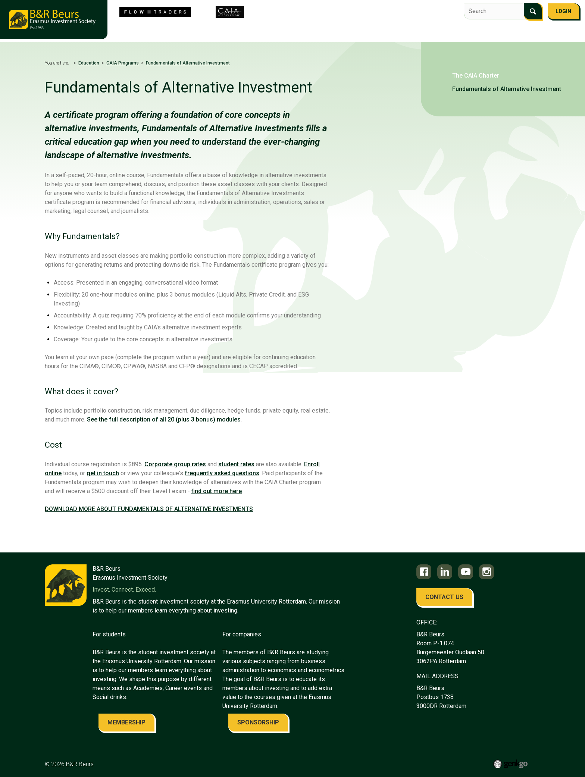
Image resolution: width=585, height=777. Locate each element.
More (544, 29)
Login (563, 11)
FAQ (521, 28)
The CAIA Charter (475, 75)
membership (126, 722)
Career (433, 28)
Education (399, 28)
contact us (444, 597)
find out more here (216, 491)
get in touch (103, 473)
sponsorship (258, 722)
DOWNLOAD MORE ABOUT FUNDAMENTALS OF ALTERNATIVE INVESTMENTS (149, 509)
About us (215, 28)
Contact (494, 28)
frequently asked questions (222, 473)
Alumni (462, 28)
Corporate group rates (175, 464)
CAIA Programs (122, 63)
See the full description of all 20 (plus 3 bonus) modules (164, 419)
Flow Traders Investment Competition (291, 28)
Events (365, 28)
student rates (236, 464)
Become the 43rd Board (161, 28)
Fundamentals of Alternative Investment (188, 63)
